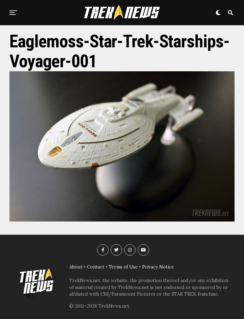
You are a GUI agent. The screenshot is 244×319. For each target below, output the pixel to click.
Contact (95, 267)
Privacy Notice (158, 267)
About (76, 267)
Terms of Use (123, 267)
